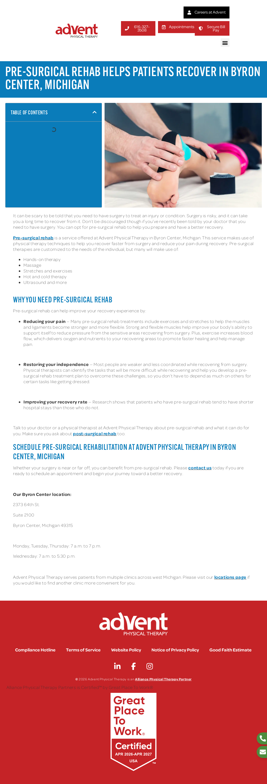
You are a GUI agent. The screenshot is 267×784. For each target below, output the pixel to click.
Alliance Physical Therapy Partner (163, 679)
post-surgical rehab (94, 433)
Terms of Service (83, 649)
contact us (199, 467)
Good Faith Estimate (230, 649)
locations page (230, 577)
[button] (225, 42)
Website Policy (126, 649)
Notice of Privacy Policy (175, 649)
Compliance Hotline (35, 649)
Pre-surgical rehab (33, 237)
